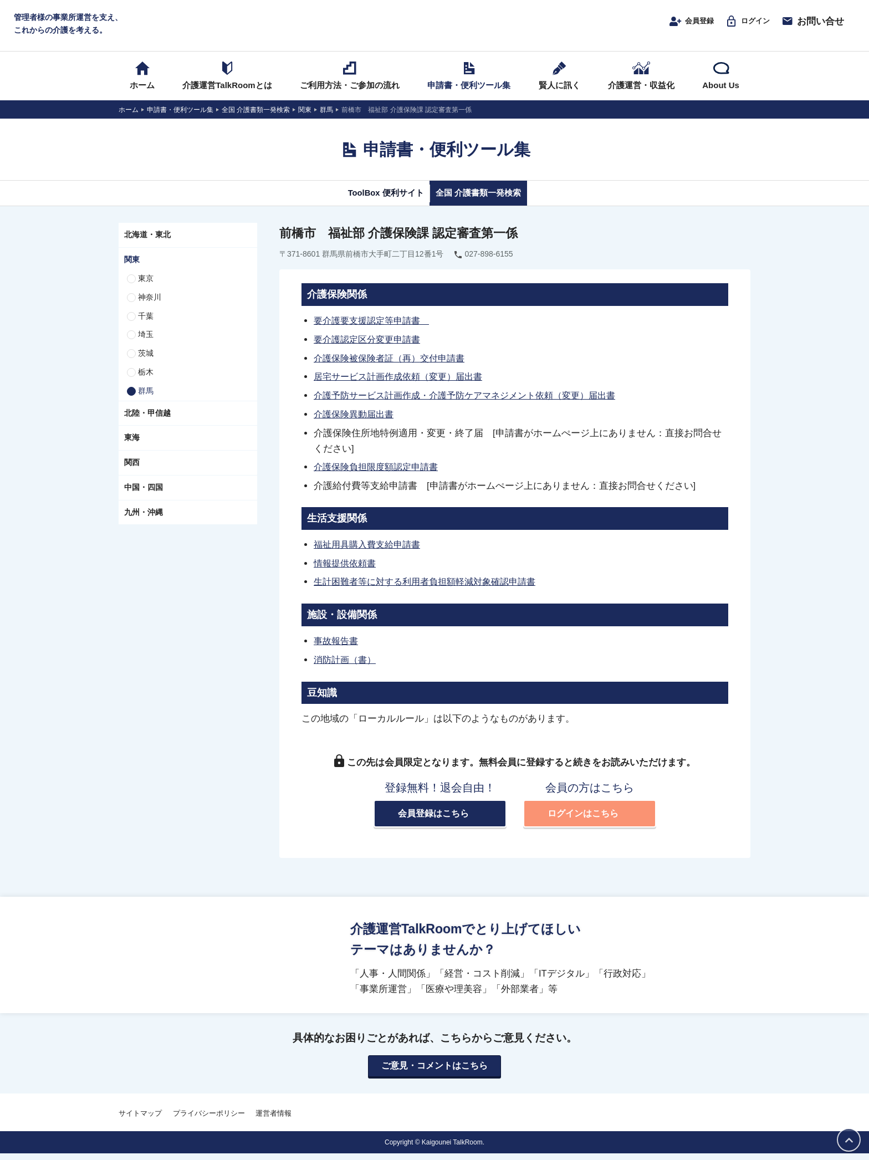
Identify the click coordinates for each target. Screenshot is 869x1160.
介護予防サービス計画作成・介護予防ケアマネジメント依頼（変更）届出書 (474, 404)
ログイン (743, 26)
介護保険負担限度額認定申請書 (380, 475)
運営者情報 (273, 1120)
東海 (132, 448)
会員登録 (678, 26)
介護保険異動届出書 (356, 422)
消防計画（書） (347, 665)
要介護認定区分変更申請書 (370, 349)
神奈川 (149, 307)
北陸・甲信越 (147, 423)
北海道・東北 (147, 245)
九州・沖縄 (143, 522)
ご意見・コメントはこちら (434, 1072)
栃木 (146, 382)
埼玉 (146, 345)
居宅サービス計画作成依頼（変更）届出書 (403, 386)
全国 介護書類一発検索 (488, 203)
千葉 (146, 326)
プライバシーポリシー (209, 1120)
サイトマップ (140, 1120)
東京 (146, 288)
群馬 (146, 401)
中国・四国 (143, 497)
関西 (132, 472)
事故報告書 (337, 647)
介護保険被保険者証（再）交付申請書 (394, 367)
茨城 (146, 363)
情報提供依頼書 (347, 570)
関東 (132, 269)
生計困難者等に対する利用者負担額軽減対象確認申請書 (431, 589)
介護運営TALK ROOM (434, 29)
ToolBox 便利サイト (375, 203)
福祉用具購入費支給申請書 (370, 551)
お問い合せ (812, 26)
